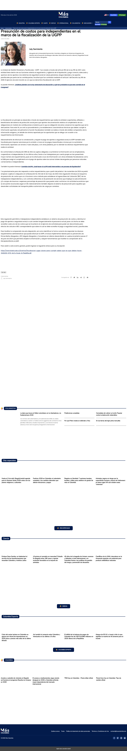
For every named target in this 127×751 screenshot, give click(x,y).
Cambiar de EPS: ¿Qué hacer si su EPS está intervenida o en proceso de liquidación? (51, 166)
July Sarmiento (6, 278)
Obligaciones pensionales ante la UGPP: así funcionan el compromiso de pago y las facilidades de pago (39, 258)
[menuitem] (106, 15)
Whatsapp (122, 15)
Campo (45, 23)
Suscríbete (113, 15)
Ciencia (64, 606)
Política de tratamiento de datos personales (78, 731)
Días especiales (65, 528)
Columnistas (76, 23)
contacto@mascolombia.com (118, 731)
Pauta (62, 731)
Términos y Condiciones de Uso (100, 731)
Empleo (53, 23)
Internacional (63, 23)
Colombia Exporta (34, 23)
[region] (63, 5)
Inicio (2, 28)
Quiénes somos (55, 731)
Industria (22, 23)
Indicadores (88, 23)
